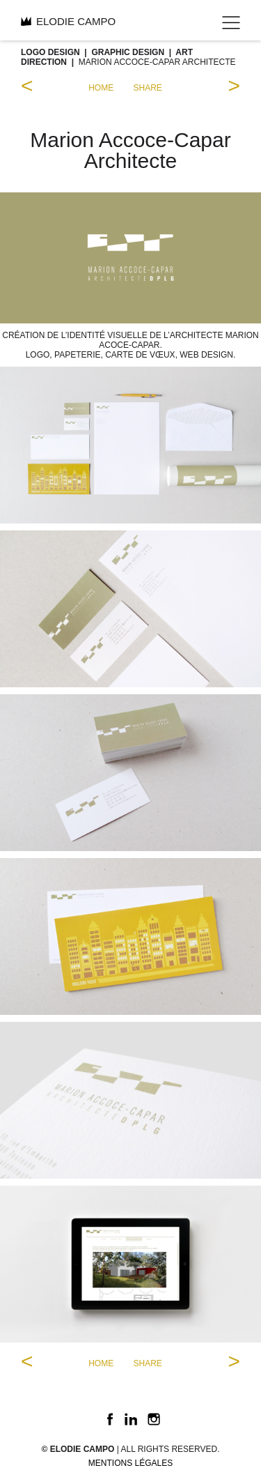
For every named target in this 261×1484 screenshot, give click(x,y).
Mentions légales (130, 1463)
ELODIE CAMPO (68, 21)
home (100, 88)
